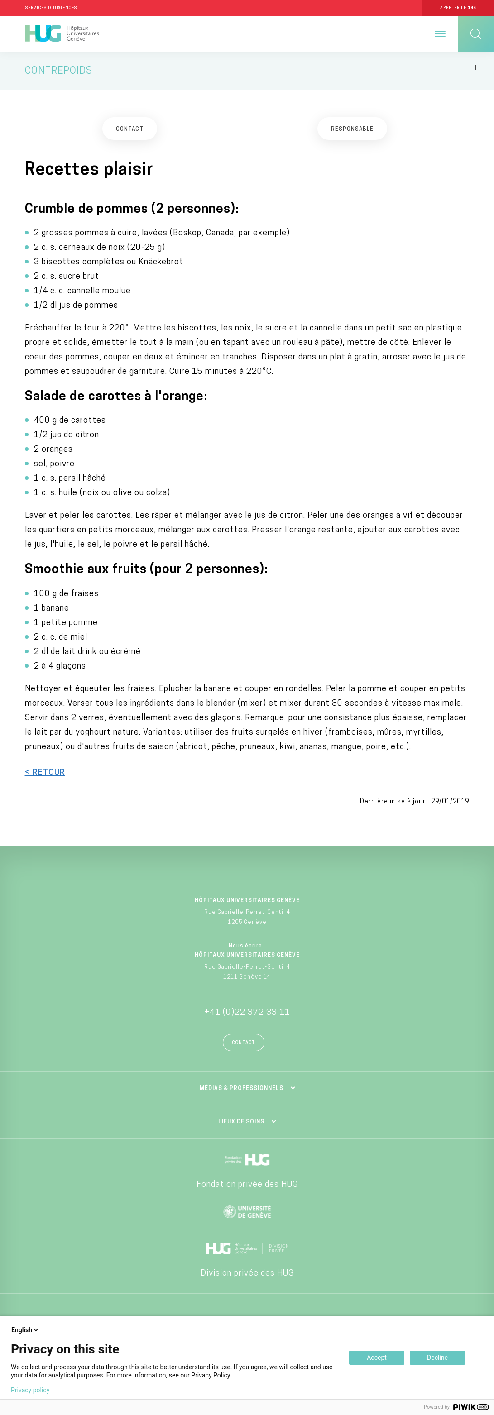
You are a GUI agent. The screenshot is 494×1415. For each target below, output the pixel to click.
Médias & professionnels (241, 1089)
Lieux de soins (241, 1122)
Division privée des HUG (247, 1274)
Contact (243, 1043)
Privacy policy (30, 1390)
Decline (437, 1357)
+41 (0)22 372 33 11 (247, 1013)
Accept (377, 1357)
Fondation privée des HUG (247, 1185)
